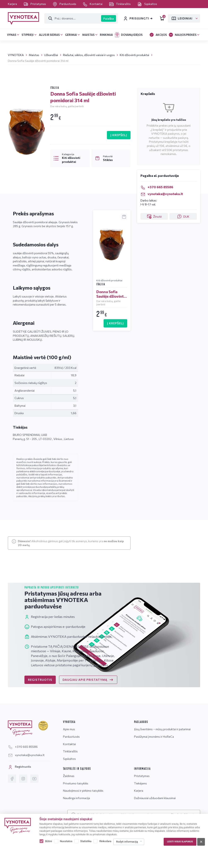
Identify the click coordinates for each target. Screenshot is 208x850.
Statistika (85, 841)
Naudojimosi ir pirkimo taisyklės (83, 790)
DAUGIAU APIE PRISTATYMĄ (88, 679)
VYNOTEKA (16, 55)
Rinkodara (105, 841)
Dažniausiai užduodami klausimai (155, 798)
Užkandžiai (51, 55)
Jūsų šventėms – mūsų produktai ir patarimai (162, 729)
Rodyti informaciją (127, 841)
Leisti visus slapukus (180, 841)
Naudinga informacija (76, 798)
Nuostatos (66, 841)
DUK (183, 216)
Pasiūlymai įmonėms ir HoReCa (154, 736)
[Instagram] (23, 778)
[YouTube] (34, 778)
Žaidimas (68, 776)
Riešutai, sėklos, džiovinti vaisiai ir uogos (89, 55)
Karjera (13, 4)
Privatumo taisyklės (75, 783)
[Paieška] (73, 18)
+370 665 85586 (156, 187)
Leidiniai (181, 18)
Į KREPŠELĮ (118, 135)
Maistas (34, 55)
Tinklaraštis (120, 4)
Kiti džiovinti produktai (134, 55)
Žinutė (154, 216)
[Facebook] (12, 778)
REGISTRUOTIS (40, 679)
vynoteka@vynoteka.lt (161, 194)
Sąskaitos (147, 4)
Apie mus (69, 729)
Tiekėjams (140, 783)
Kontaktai (93, 4)
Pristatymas (35, 4)
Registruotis (19, 767)
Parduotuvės (64, 4)
